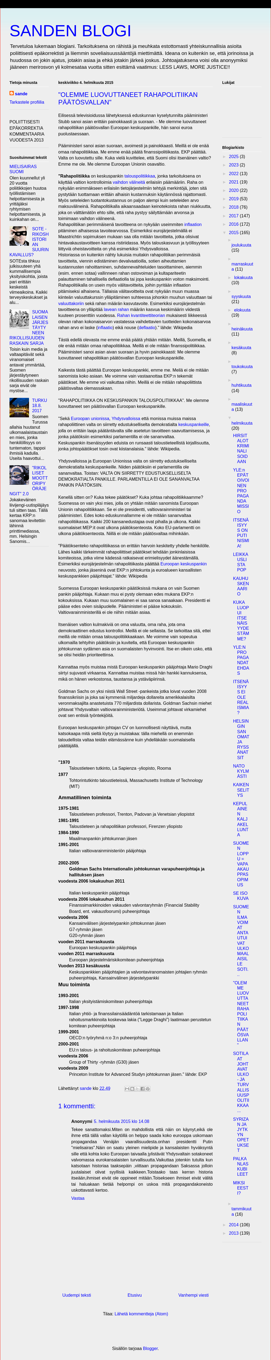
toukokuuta (242, 366)
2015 (234, 232)
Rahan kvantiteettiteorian (141, 315)
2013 (234, 1233)
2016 (234, 224)
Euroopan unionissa (90, 418)
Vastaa (78, 1198)
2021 (234, 182)
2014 (234, 1225)
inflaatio (105, 327)
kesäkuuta (241, 347)
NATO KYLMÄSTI (241, 771)
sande (21, 93)
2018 (234, 207)
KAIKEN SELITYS (241, 789)
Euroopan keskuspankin (183, 564)
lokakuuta (243, 277)
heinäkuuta (242, 329)
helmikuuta (241, 423)
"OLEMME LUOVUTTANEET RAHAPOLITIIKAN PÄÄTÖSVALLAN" (241, 1014)
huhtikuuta (241, 385)
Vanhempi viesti (193, 1295)
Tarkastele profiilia (26, 102)
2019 (234, 198)
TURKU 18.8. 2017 (39, 405)
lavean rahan (116, 309)
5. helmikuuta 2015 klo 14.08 (121, 1121)
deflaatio (147, 327)
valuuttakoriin (71, 303)
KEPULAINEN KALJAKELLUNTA (241, 819)
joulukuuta (241, 245)
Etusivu (135, 1295)
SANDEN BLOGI (70, 31)
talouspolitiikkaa (139, 176)
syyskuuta (241, 296)
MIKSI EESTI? (241, 1188)
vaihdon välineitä (129, 182)
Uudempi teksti (76, 1295)
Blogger (150, 1348)
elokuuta (242, 310)
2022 (234, 173)
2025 (234, 156)
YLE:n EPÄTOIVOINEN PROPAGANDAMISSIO (241, 491)
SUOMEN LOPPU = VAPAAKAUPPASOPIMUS (241, 864)
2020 (234, 190)
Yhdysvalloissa (126, 418)
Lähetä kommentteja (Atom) (141, 1314)
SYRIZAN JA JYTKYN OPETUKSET (241, 1135)
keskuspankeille (193, 424)
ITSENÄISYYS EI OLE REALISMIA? (241, 697)
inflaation (193, 224)
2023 (234, 165)
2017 (234, 216)
